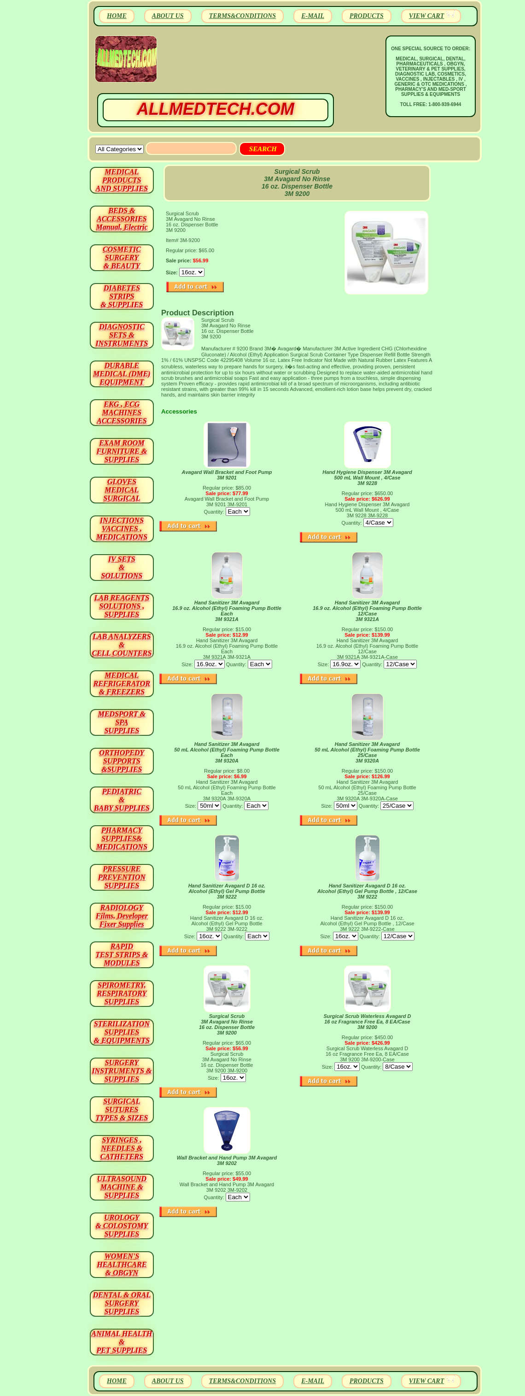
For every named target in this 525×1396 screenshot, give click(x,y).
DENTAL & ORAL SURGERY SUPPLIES (122, 1303)
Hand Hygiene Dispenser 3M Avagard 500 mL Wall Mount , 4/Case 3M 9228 (367, 477)
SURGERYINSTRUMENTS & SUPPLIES (122, 1071)
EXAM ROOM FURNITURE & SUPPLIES (122, 451)
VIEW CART (426, 15)
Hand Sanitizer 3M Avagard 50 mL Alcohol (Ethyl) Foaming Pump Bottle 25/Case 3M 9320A (367, 752)
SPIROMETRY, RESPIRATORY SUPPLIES (122, 993)
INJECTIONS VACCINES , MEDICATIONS (121, 528)
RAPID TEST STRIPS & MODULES (122, 954)
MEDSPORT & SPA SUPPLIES (122, 722)
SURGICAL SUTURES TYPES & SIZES (122, 1109)
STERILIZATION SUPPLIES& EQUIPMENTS (122, 1032)
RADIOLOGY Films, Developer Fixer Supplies (122, 916)
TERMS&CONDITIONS (242, 15)
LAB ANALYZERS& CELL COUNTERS (122, 645)
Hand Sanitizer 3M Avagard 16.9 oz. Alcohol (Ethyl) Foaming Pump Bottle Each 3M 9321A (226, 611)
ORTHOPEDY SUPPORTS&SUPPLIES (122, 761)
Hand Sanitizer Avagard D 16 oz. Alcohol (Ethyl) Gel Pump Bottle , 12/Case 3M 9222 (367, 891)
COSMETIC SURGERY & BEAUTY (122, 257)
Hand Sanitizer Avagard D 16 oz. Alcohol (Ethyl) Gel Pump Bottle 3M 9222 (227, 891)
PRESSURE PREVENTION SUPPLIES (122, 877)
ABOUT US (168, 15)
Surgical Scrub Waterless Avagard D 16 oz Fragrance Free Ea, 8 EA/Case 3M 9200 (367, 1021)
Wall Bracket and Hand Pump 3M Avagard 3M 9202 (227, 1160)
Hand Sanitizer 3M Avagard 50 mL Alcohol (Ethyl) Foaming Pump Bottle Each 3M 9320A (227, 752)
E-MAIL (312, 15)
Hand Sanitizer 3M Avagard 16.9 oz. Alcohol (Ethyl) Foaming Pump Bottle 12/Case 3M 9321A (367, 611)
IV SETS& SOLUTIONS (122, 567)
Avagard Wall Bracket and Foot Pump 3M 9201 (226, 474)
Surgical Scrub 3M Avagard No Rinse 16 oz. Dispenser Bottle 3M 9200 (227, 1024)
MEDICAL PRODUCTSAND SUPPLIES (122, 180)
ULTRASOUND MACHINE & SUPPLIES (121, 1187)
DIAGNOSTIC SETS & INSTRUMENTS (122, 335)
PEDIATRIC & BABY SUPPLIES (122, 799)
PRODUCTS (367, 15)
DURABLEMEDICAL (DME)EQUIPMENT (121, 373)
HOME (117, 15)
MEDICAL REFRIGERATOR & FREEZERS (121, 683)
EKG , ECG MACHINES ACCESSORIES (122, 412)
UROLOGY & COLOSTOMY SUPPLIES (122, 1225)
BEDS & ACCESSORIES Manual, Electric (121, 219)
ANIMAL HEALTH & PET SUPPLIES (121, 1342)
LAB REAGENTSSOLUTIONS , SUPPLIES (122, 606)
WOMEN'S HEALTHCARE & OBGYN (121, 1264)
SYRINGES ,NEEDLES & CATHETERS (121, 1148)
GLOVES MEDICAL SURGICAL (121, 490)
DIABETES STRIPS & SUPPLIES (121, 296)
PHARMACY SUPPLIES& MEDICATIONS (121, 838)
